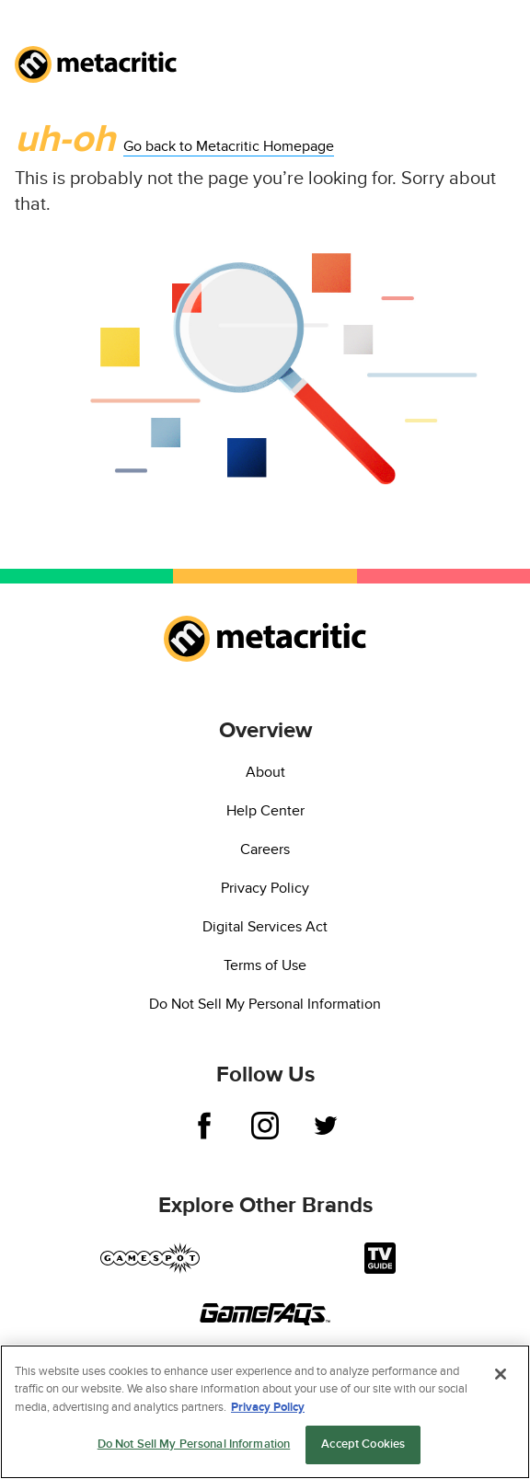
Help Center (265, 811)
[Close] (500, 1374)
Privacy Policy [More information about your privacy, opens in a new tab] (268, 1407)
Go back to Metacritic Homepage (228, 146)
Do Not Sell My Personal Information (265, 1004)
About (265, 772)
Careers (265, 849)
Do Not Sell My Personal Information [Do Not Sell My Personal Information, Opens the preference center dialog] (194, 1445)
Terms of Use (265, 965)
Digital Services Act (265, 927)
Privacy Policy (265, 888)
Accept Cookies (363, 1445)
